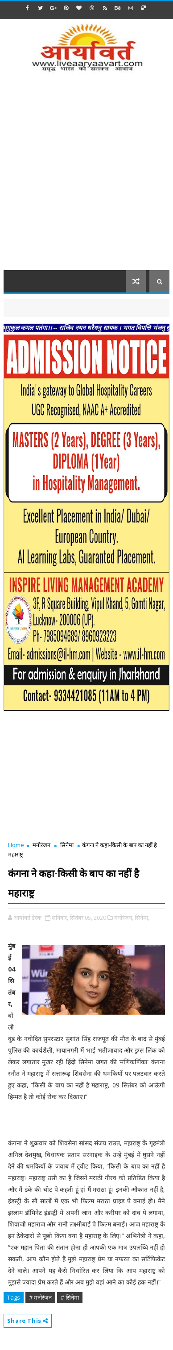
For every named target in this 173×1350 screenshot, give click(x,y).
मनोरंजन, (123, 918)
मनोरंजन (41, 845)
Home (16, 845)
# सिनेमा (70, 1297)
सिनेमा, (142, 918)
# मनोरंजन (40, 1297)
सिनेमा (67, 845)
